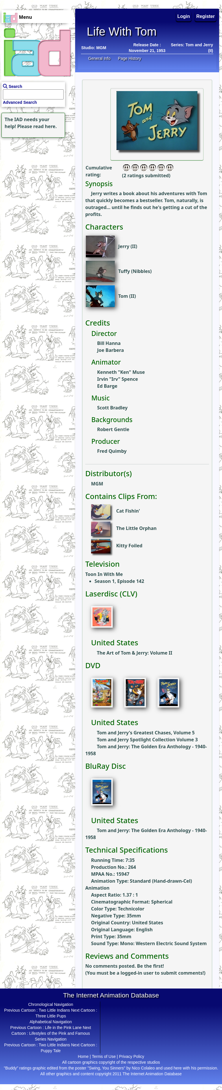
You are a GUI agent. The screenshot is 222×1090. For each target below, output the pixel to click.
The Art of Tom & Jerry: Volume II (134, 653)
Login (183, 16)
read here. (45, 126)
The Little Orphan (136, 528)
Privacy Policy (131, 1056)
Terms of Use (104, 1056)
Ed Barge (107, 386)
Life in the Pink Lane (63, 1027)
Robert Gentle (113, 429)
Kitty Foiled (129, 546)
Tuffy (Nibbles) (135, 271)
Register (205, 16)
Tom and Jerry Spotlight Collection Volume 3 (147, 739)
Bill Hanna (109, 343)
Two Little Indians (54, 1010)
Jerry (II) (127, 246)
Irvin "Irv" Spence (117, 379)
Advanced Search (20, 102)
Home (83, 1056)
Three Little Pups (50, 1016)
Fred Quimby (112, 451)
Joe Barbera (110, 350)
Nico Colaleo (143, 1068)
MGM (101, 47)
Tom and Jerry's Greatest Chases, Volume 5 (146, 732)
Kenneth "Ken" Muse (121, 372)
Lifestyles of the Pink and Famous (59, 1033)
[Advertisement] (36, 175)
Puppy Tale (51, 1050)
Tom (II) (127, 296)
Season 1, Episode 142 (119, 581)
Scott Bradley (112, 407)
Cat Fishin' (128, 511)
